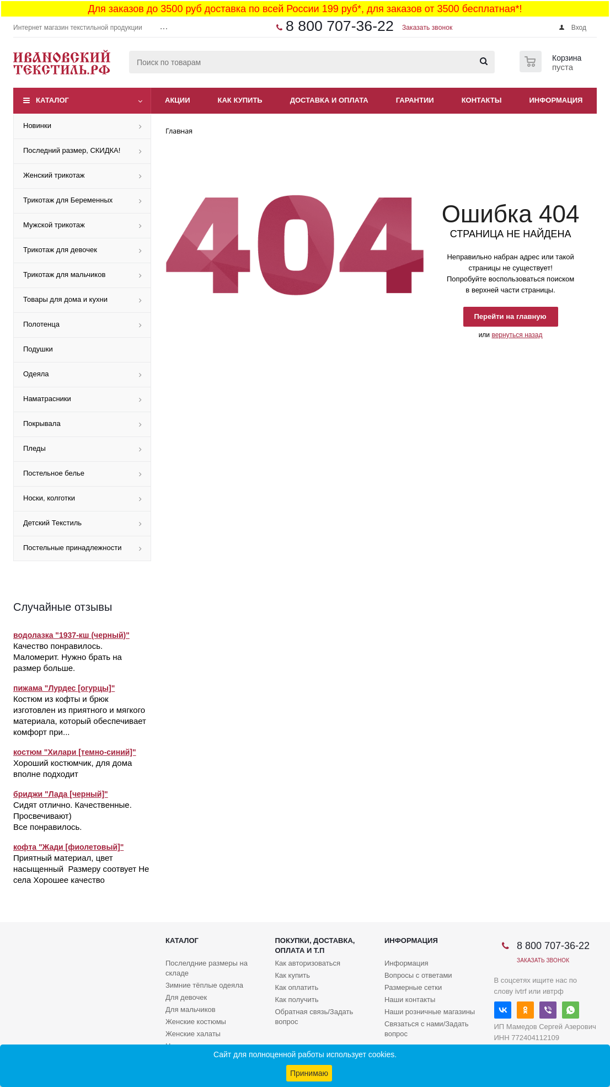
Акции (177, 100)
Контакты (482, 100)
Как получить (296, 999)
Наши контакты (409, 999)
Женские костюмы (195, 1021)
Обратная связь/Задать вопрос (314, 1017)
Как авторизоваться (307, 963)
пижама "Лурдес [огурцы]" (64, 688)
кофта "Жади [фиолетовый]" (68, 847)
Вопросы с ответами (418, 975)
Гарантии (415, 100)
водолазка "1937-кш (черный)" (71, 635)
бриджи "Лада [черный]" (60, 794)
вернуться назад (516, 335)
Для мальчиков (190, 1009)
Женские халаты (193, 1034)
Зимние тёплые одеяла (204, 985)
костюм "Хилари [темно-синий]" (74, 752)
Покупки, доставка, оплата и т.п (315, 945)
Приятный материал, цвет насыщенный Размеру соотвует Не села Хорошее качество (81, 868)
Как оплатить (296, 987)
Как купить (240, 100)
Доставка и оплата (329, 100)
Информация (556, 100)
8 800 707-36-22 (340, 26)
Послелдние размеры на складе (206, 968)
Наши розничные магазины (429, 1012)
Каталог (52, 100)
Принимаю (309, 1073)
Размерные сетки (413, 987)
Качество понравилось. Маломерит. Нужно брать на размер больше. (67, 657)
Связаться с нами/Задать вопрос (426, 1029)
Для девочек (186, 997)
